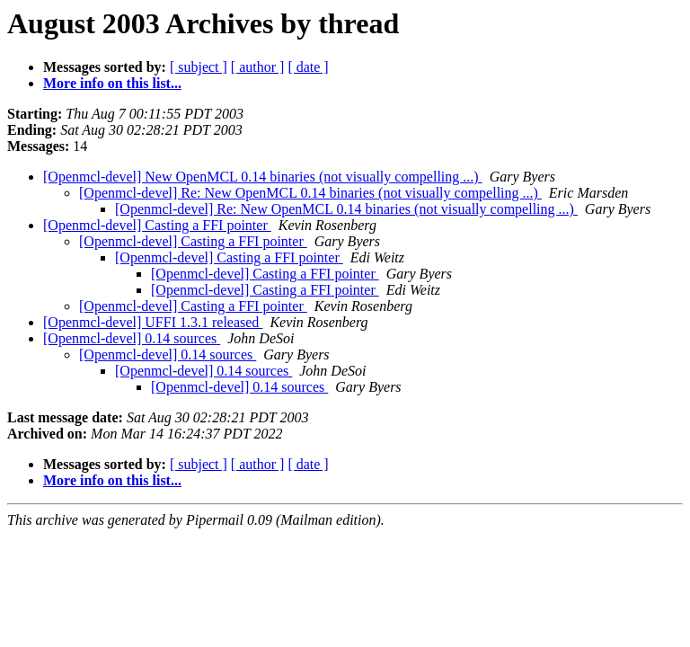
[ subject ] (198, 67)
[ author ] (258, 67)
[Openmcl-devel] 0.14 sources (131, 338)
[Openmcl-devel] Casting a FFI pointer (157, 225)
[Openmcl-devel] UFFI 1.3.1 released (152, 322)
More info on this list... (112, 83)
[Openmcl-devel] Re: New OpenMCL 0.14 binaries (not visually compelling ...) (310, 192)
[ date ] (308, 67)
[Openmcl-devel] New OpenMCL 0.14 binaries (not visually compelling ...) (262, 176)
